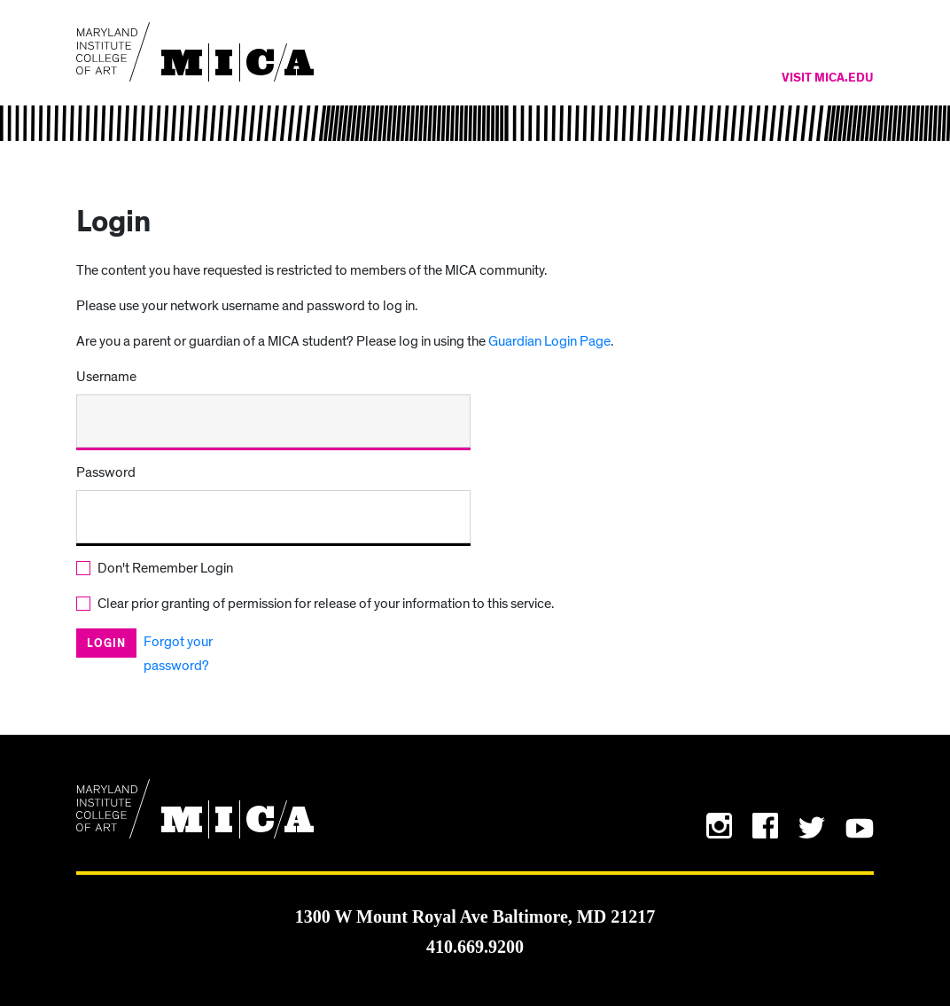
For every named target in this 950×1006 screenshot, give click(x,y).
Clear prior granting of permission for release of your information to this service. (325, 603)
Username (106, 377)
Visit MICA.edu (828, 78)
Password (106, 472)
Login (106, 643)
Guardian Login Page (549, 341)
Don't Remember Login (165, 568)
